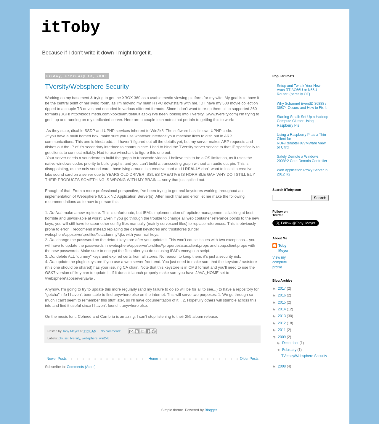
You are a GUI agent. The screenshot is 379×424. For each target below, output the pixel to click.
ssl (66, 338)
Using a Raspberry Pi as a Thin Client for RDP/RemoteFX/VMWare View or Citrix (301, 141)
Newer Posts (56, 359)
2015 (282, 302)
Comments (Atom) (81, 367)
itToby (70, 27)
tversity (75, 338)
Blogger (211, 410)
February (289, 350)
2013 (282, 316)
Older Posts (249, 359)
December (291, 343)
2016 (282, 295)
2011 (282, 330)
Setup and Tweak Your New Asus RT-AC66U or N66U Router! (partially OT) (298, 90)
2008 (282, 366)
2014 (282, 309)
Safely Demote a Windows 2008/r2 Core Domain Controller (302, 158)
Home (153, 359)
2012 (282, 323)
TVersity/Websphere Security (87, 86)
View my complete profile (279, 262)
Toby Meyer (283, 248)
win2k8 (104, 338)
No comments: (111, 331)
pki (61, 338)
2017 (282, 288)
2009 (282, 337)
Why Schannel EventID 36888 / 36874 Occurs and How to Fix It (302, 105)
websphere (89, 338)
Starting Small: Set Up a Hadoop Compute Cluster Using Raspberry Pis (302, 121)
